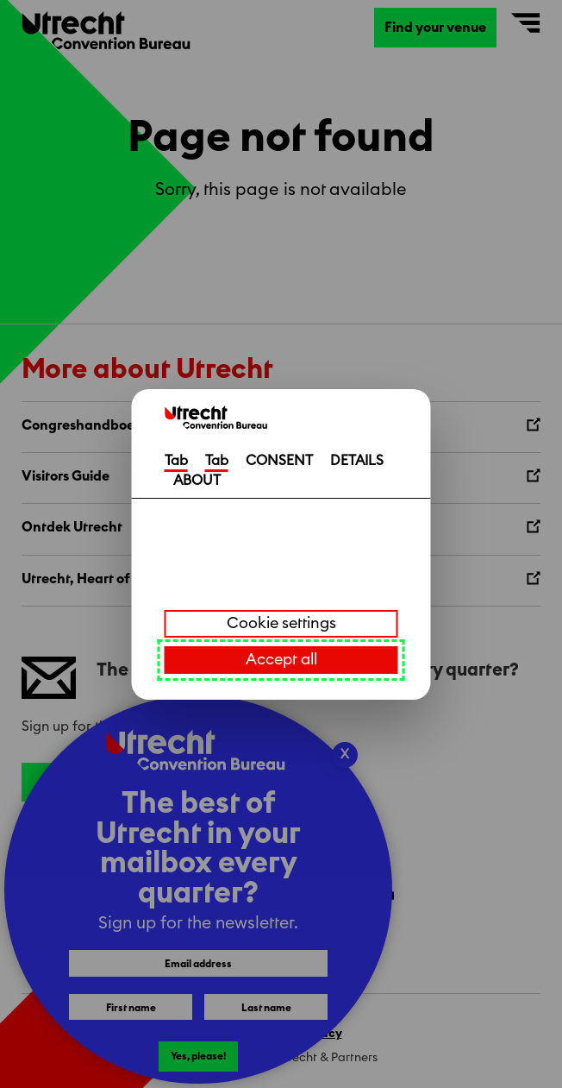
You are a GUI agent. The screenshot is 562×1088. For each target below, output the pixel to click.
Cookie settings (281, 623)
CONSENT (279, 461)
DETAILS (357, 461)
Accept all (281, 659)
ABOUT (197, 480)
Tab (176, 461)
